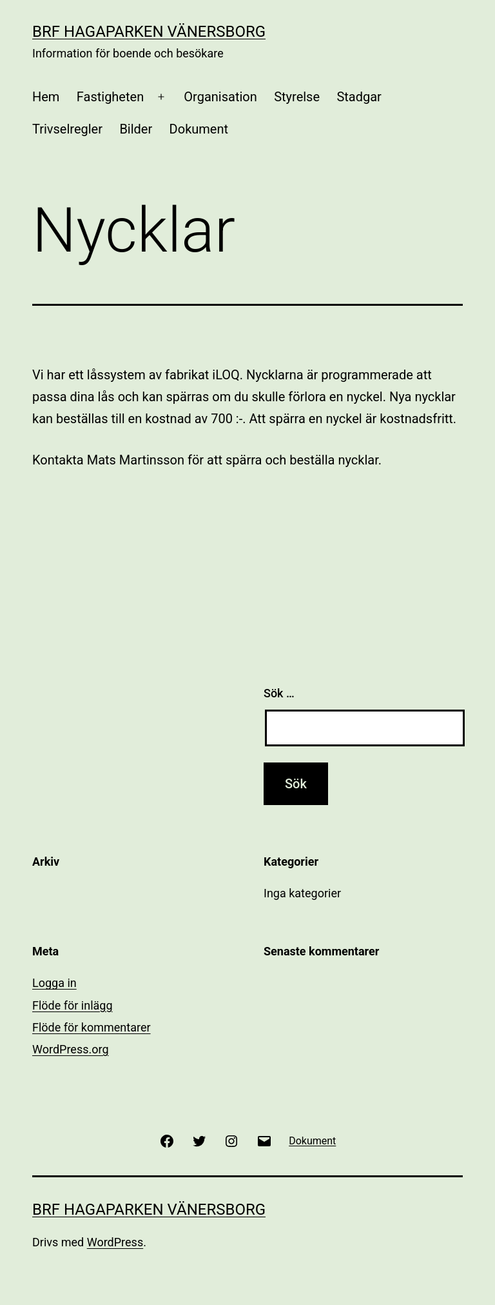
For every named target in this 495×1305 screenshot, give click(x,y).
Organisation (220, 97)
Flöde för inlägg (72, 1005)
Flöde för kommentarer (91, 1027)
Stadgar (358, 97)
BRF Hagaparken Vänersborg (149, 32)
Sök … (279, 693)
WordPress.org (70, 1049)
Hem (45, 97)
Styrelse (297, 97)
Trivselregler (67, 129)
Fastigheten (110, 97)
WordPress (115, 1242)
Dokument (199, 129)
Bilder (135, 129)
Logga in (54, 983)
